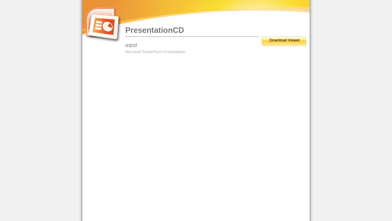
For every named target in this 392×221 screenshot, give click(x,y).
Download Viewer (285, 40)
